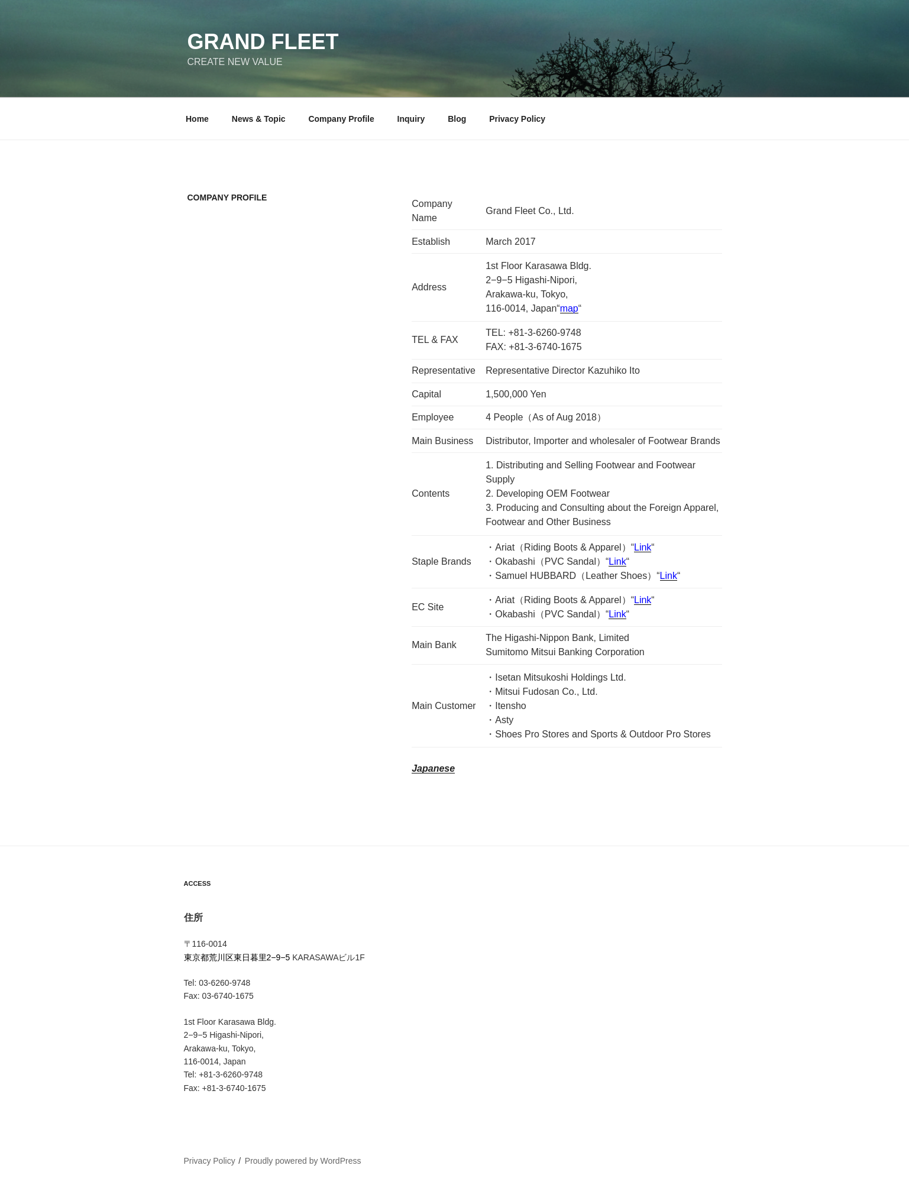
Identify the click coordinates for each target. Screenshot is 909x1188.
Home (197, 119)
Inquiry (411, 119)
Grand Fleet (263, 42)
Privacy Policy (517, 119)
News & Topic (259, 119)
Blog (457, 119)
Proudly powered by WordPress (303, 1161)
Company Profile (341, 119)
